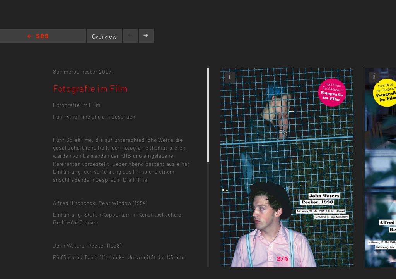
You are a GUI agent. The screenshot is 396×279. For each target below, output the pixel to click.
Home (37, 37)
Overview (104, 36)
